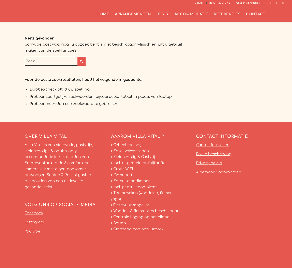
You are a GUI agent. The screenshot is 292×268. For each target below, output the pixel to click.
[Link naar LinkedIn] (271, 3)
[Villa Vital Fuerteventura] (36, 14)
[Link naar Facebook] (265, 3)
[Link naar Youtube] (283, 3)
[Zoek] (277, 14)
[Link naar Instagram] (277, 3)
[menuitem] (200, 3)
